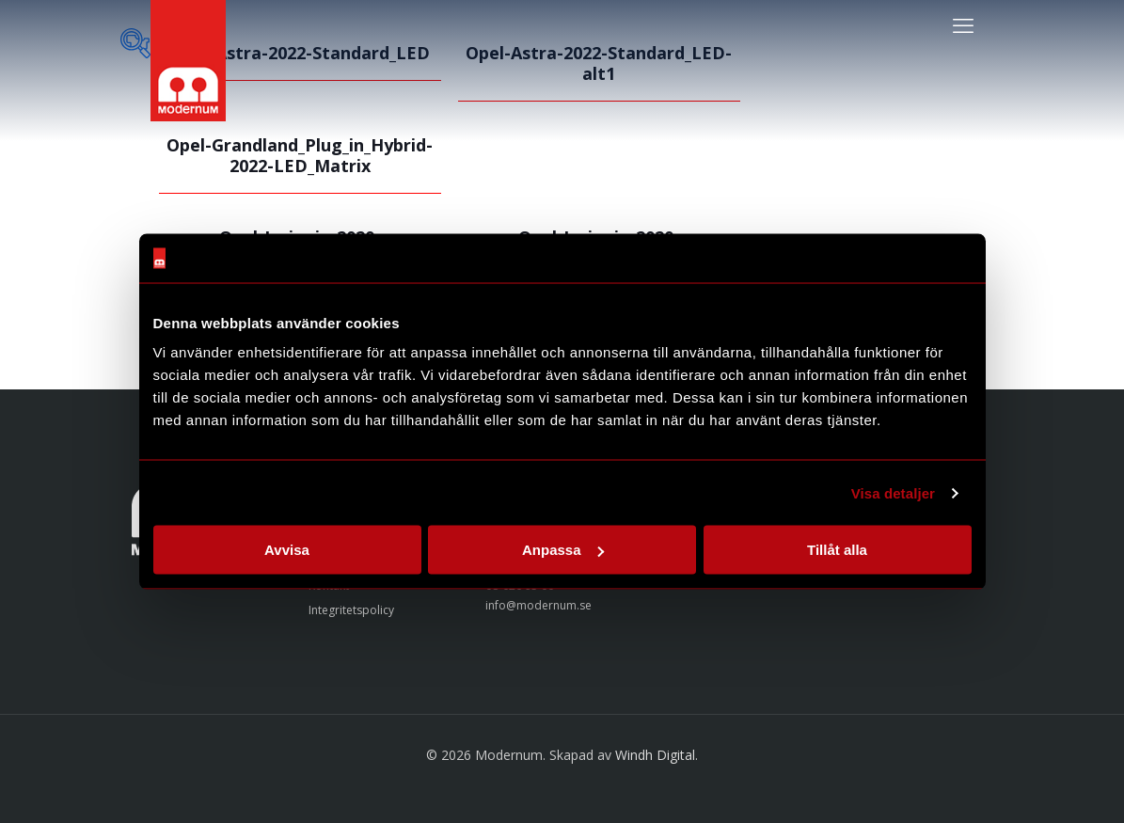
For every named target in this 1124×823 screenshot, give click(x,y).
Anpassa (563, 550)
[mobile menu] (963, 24)
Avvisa (286, 550)
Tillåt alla (837, 550)
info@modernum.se (538, 605)
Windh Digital (655, 755)
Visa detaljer (893, 492)
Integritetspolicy (351, 610)
